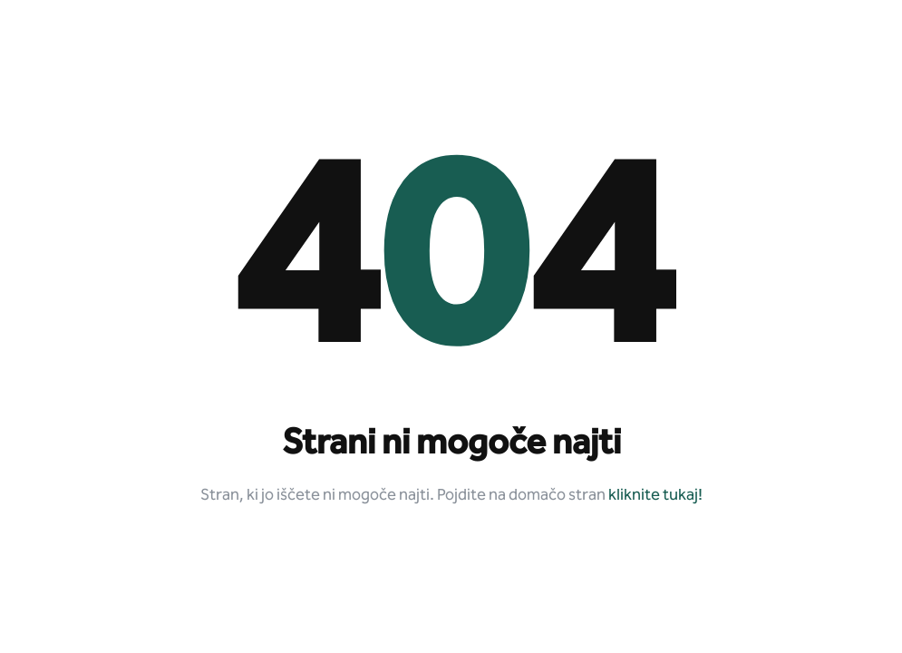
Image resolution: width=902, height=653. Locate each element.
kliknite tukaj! (655, 495)
